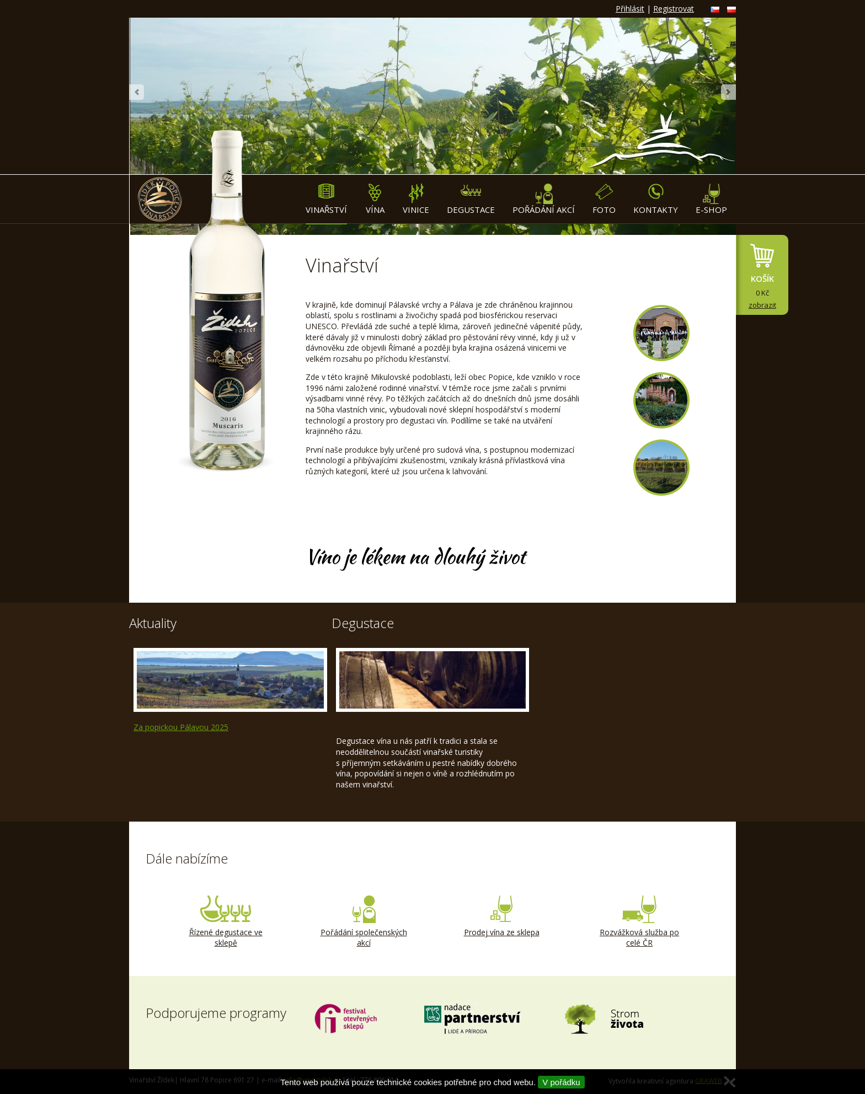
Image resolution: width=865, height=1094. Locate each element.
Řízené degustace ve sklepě (226, 921)
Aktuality (153, 623)
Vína (375, 199)
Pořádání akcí (543, 199)
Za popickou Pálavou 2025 (181, 727)
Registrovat (673, 8)
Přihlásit (630, 8)
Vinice (416, 199)
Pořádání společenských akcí (363, 921)
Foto (604, 199)
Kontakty (655, 199)
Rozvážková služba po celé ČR (639, 921)
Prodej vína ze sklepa (501, 916)
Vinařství (326, 199)
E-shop (711, 199)
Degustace (471, 199)
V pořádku (561, 1082)
